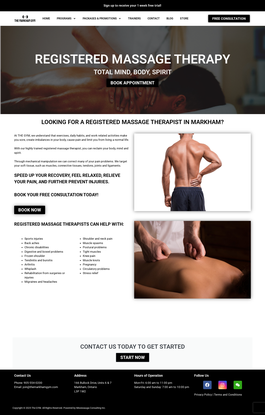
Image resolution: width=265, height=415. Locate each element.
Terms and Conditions (228, 394)
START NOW (132, 357)
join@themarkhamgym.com (40, 387)
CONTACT (154, 18)
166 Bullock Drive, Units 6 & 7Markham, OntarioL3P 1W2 (93, 387)
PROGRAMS (66, 19)
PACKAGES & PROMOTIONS (102, 19)
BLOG (169, 18)
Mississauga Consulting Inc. (91, 408)
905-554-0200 (33, 382)
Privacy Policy (203, 394)
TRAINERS (134, 18)
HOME (46, 18)
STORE (184, 18)
